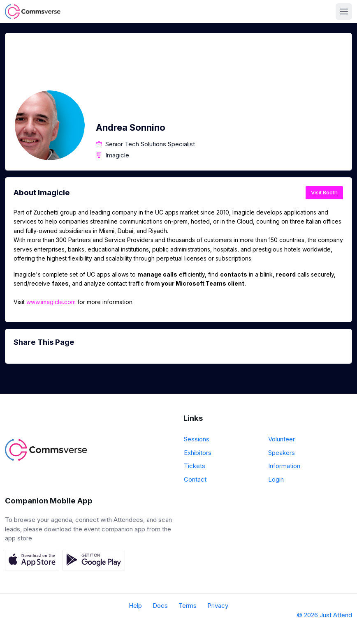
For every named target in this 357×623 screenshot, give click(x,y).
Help (135, 605)
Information (284, 466)
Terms (187, 605)
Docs (160, 605)
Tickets (194, 466)
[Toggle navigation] (344, 11)
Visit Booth (324, 192)
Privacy (217, 605)
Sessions (196, 439)
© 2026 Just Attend (324, 615)
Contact (195, 479)
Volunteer (281, 439)
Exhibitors (197, 453)
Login (276, 479)
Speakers (281, 453)
